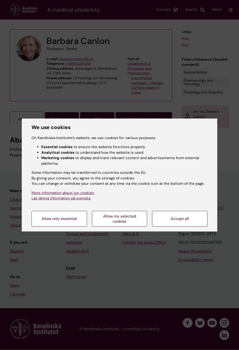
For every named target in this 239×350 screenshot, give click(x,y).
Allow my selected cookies (119, 219)
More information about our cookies (63, 192)
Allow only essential (59, 218)
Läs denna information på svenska (61, 198)
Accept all (180, 218)
